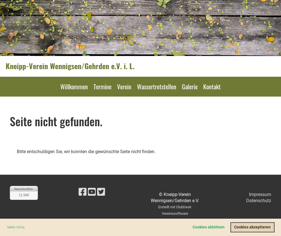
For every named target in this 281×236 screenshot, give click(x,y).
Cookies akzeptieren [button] (252, 227)
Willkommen (74, 86)
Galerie (190, 86)
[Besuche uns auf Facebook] (82, 192)
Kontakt (212, 86)
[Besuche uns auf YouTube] (92, 192)
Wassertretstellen (156, 86)
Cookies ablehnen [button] (209, 227)
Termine (102, 86)
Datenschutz (258, 200)
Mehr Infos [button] (16, 227)
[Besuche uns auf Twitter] (101, 192)
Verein (124, 86)
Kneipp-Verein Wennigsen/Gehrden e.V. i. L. (70, 66)
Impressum (260, 194)
